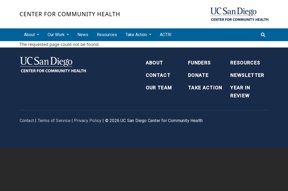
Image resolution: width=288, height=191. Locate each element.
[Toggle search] (263, 35)
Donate (198, 75)
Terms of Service (54, 120)
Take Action (205, 87)
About (154, 63)
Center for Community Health (70, 14)
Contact (158, 75)
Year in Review (240, 92)
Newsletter (247, 75)
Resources (107, 34)
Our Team (159, 87)
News (82, 34)
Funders (199, 63)
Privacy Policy (87, 120)
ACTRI (166, 34)
